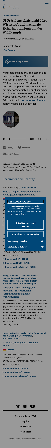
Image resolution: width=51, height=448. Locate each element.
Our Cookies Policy (19, 201)
